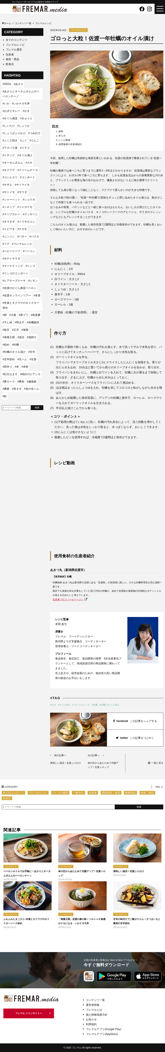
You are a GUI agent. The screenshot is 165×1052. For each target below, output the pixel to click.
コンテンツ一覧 (95, 1000)
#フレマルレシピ (81, 704)
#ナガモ (22, 229)
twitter (135, 738)
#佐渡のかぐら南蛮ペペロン (19, 288)
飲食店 (10, 64)
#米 (17, 366)
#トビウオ (9, 229)
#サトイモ (9, 192)
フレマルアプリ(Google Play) (103, 1029)
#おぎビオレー (11, 111)
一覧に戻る (157, 763)
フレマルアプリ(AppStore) (102, 1034)
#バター (22, 236)
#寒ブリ (23, 315)
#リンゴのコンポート (15, 273)
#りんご (34, 140)
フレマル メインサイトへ (28, 1013)
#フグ (6, 243)
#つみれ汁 (34, 133)
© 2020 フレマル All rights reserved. (82, 1047)
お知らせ (91, 1019)
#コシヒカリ (10, 177)
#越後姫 (31, 381)
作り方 (62, 135)
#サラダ (22, 192)
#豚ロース (9, 381)
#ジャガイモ (24, 207)
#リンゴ (30, 266)
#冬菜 (37, 295)
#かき (53, 704)
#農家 (6, 388)
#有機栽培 (33, 322)
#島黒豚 (35, 315)
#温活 (20, 337)
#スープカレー (11, 214)
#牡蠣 (95, 704)
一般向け (78, 792)
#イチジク (9, 155)
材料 (61, 131)
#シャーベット (11, 199)
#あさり (18, 84)
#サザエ (7, 184)
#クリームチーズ (27, 170)
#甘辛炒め (9, 359)
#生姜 (33, 359)
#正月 (15, 329)
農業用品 (130, 792)
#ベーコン (29, 251)
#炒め (6, 344)
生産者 (10, 54)
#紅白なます (10, 374)
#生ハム (22, 359)
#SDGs (7, 84)
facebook (135, 721)
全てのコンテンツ (16, 39)
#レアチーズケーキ (14, 280)
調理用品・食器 (111, 792)
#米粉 (24, 366)
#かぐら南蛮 (10, 118)
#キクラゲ (9, 170)
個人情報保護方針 (96, 1014)
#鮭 (5, 396)
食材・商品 (12, 59)
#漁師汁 (31, 337)
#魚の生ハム (31, 388)
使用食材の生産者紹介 (70, 144)
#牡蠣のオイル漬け (109, 704)
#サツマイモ (22, 184)
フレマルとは (94, 1009)
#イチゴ (25, 147)
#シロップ (9, 207)
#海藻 (24, 329)
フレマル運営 (14, 49)
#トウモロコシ (26, 221)
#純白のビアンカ (30, 374)
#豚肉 (20, 381)
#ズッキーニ (30, 214)
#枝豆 (6, 329)
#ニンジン (9, 236)
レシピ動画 (64, 140)
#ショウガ (29, 199)
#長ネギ (17, 388)
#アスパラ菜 (10, 147)
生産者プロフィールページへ (68, 599)
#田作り (7, 366)
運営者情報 (92, 1004)
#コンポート (27, 177)
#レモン (33, 280)
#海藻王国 (9, 337)
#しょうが (23, 125)
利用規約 (91, 1024)
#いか (6, 103)
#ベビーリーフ (11, 251)
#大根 (12, 315)
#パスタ (34, 236)
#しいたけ (9, 125)
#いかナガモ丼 (21, 103)
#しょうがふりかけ (14, 133)
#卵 (5, 315)
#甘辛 (31, 351)
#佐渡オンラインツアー (17, 295)
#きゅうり (26, 118)
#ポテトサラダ (11, 258)
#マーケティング (13, 266)
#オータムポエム (13, 162)
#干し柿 (7, 322)
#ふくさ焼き (10, 140)
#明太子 (19, 322)
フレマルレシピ (15, 44)
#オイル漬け (64, 704)
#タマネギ (9, 221)
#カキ (28, 162)
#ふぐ (23, 140)
